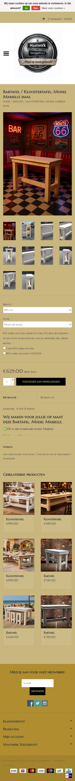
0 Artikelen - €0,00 (57, 18)
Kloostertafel (15, 519)
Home (6, 101)
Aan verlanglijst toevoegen (18, 454)
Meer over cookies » (53, 8)
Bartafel (49, 576)
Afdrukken (9, 458)
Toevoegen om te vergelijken (53, 454)
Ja (26, 8)
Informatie (9, 397)
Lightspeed (8, 765)
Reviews (47, 397)
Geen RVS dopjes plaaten (20, 348)
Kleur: (7, 318)
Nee (36, 8)
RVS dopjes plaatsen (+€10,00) (23, 353)
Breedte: (8, 304)
